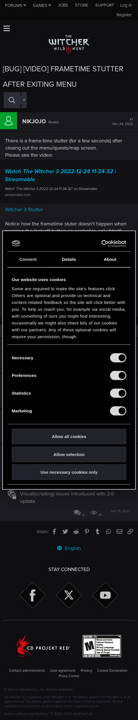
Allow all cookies (69, 436)
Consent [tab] (28, 259)
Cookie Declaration (112, 670)
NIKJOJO (34, 121)
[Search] (12, 100)
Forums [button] (13, 5)
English (69, 548)
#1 (122, 121)
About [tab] (110, 259)
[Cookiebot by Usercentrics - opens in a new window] (101, 243)
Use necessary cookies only (69, 472)
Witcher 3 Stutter (24, 209)
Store (81, 5)
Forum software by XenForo (48, 714)
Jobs (63, 5)
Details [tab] (69, 259)
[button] (6, 28)
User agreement (63, 670)
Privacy (86, 670)
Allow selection (68, 454)
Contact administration (27, 670)
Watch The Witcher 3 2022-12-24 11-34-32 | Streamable (60, 175)
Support (104, 5)
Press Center (69, 676)
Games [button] (40, 5)
